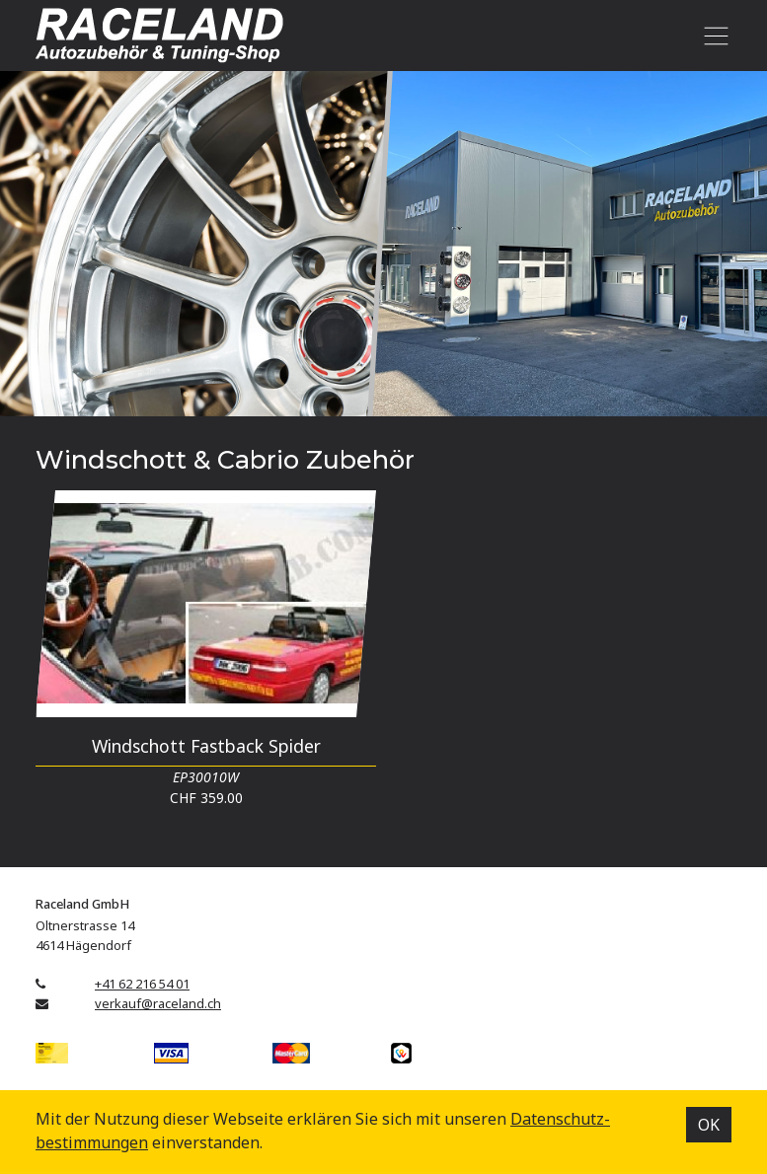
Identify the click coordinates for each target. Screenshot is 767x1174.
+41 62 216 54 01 (142, 983)
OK (709, 1125)
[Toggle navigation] (712, 35)
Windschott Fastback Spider (206, 746)
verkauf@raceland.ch (158, 1003)
